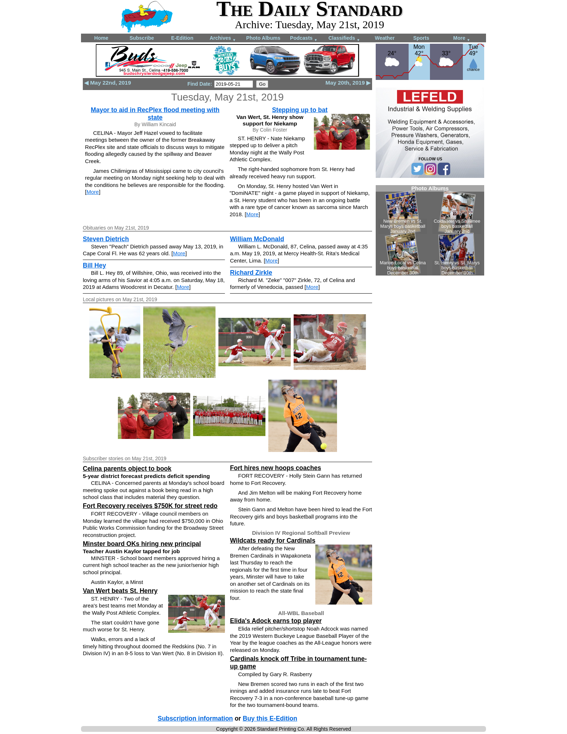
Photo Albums (263, 38)
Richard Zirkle (251, 272)
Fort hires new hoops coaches (275, 467)
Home (101, 38)
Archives (223, 38)
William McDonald (257, 239)
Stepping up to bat (300, 110)
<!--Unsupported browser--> (430, 230)
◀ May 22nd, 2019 (107, 83)
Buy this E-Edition (270, 718)
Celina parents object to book (127, 468)
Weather (385, 38)
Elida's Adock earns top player (275, 620)
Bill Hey (94, 265)
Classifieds (344, 38)
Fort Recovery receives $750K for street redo (150, 505)
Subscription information (195, 718)
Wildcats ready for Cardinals (272, 540)
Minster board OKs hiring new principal (142, 543)
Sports (421, 38)
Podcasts (303, 38)
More (461, 38)
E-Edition (182, 38)
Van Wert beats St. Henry (120, 590)
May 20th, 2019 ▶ (348, 83)
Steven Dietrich (106, 239)
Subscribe (141, 38)
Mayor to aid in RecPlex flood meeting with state (155, 113)
